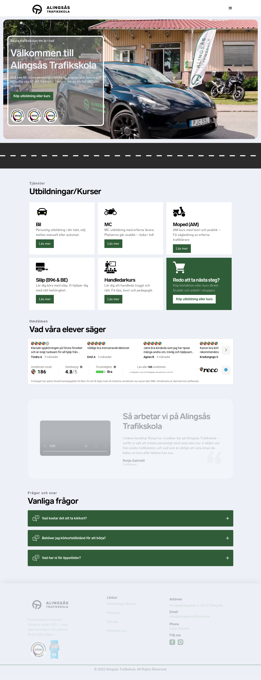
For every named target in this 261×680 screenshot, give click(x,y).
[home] (51, 8)
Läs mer (45, 244)
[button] (185, 8)
